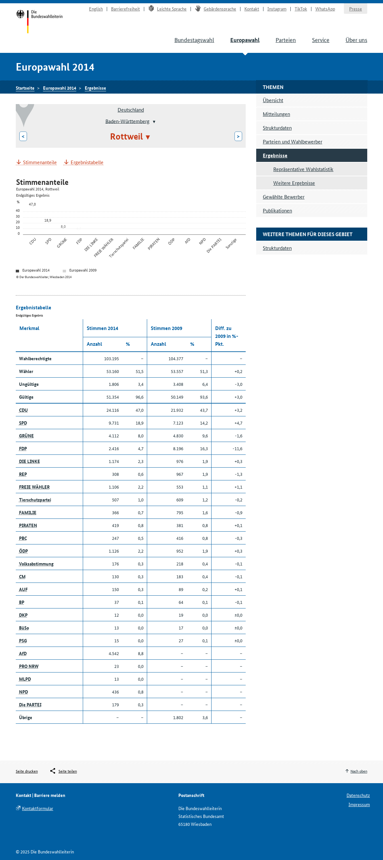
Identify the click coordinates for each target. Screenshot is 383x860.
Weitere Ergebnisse (294, 182)
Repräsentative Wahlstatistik (303, 168)
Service (320, 39)
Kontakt (251, 8)
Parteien (286, 39)
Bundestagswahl (194, 39)
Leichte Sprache (167, 8)
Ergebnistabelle (87, 162)
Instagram (276, 8)
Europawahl (244, 40)
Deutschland (131, 109)
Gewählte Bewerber (283, 196)
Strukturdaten (277, 127)
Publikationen (277, 210)
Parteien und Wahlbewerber (292, 141)
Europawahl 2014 (59, 87)
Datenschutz (358, 795)
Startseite (39, 22)
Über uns (356, 39)
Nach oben (358, 771)
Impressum (359, 804)
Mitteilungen (276, 113)
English (96, 8)
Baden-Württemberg (127, 120)
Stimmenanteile (40, 162)
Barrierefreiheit (125, 8)
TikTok (301, 8)
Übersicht (273, 100)
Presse (355, 8)
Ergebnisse (95, 87)
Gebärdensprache (215, 8)
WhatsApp (325, 8)
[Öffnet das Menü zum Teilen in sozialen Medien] (63, 771)
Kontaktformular (37, 808)
